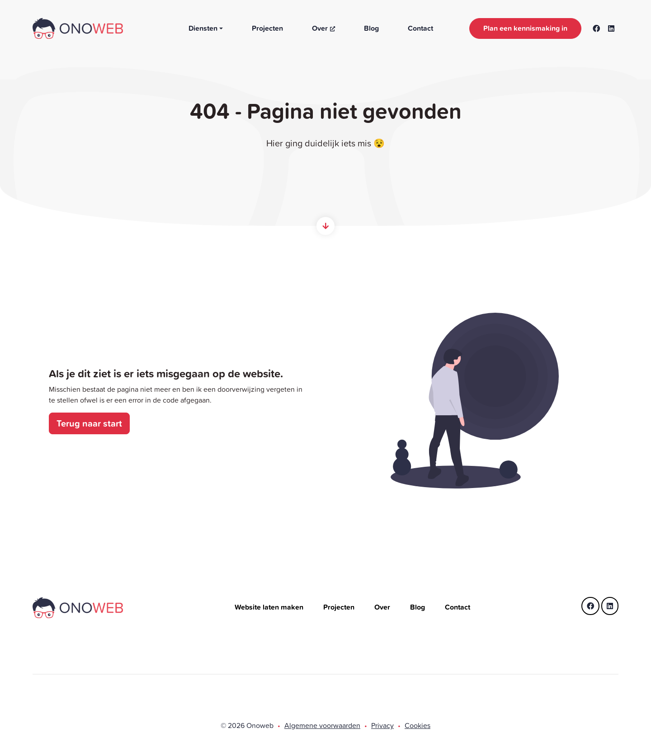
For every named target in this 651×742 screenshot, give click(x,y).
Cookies (417, 725)
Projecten (267, 28)
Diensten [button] (203, 28)
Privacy (382, 725)
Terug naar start (89, 423)
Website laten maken (270, 607)
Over (323, 28)
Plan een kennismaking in (525, 28)
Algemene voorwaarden (322, 725)
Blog (371, 28)
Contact (420, 28)
